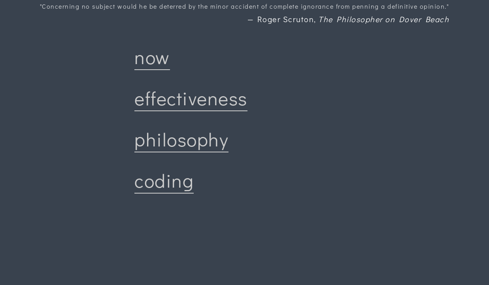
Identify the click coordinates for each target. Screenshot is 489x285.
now (152, 56)
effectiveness (190, 98)
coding (164, 180)
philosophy (181, 139)
